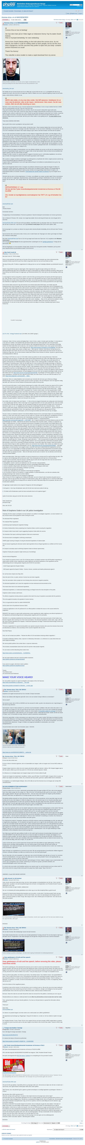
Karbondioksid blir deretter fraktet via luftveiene (37, 171)
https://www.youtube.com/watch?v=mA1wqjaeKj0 (43, 347)
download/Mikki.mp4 (8, 1009)
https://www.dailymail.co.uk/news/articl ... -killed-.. (18, 376)
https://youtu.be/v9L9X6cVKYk (10, 1035)
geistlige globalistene (48, 241)
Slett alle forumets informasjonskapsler (64, 1138)
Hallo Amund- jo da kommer (13, 878)
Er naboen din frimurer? (27, 11)
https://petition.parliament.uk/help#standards (14, 659)
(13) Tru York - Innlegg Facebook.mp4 (12, 333)
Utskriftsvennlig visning (76, 10)
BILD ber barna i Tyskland (23, 1055)
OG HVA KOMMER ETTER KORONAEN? (15, 786)
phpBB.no (38, 1142)
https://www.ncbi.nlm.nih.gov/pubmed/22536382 (44, 445)
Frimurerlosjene (17, 11)
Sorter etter (44, 1123)
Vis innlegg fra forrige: (29, 1123)
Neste (81, 1123)
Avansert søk (79, 6)
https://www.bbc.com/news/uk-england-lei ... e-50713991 (17, 420)
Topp (81, 249)
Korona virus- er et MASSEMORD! (15, 17)
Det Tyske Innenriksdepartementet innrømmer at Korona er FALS (24, 1045)
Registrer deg (74, 13)
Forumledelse (52, 1138)
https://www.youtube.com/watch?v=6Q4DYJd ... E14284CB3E (18, 1041)
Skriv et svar (6, 20)
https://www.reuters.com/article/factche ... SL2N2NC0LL (16, 653)
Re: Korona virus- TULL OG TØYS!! (15, 689)
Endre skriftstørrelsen (81, 10)
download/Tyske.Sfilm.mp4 (9, 222)
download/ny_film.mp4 (8, 88)
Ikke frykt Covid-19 (10, 252)
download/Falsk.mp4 (8, 203)
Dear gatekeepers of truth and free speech (17, 957)
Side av (73, 19)
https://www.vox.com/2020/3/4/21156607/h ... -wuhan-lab (17, 752)
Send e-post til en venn (78, 10)
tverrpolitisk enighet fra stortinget (47, 711)
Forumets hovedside (8, 11)
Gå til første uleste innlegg (59, 19)
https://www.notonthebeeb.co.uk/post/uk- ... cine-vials (16, 682)
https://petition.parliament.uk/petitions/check (13, 665)
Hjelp (68, 13)
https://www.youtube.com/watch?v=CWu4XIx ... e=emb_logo (18, 685)
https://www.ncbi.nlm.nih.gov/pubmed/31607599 (25, 372)
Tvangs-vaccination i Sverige (13, 1028)
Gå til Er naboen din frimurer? (9, 1129)
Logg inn (80, 13)
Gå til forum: (49, 1129)
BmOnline (6, 24)
